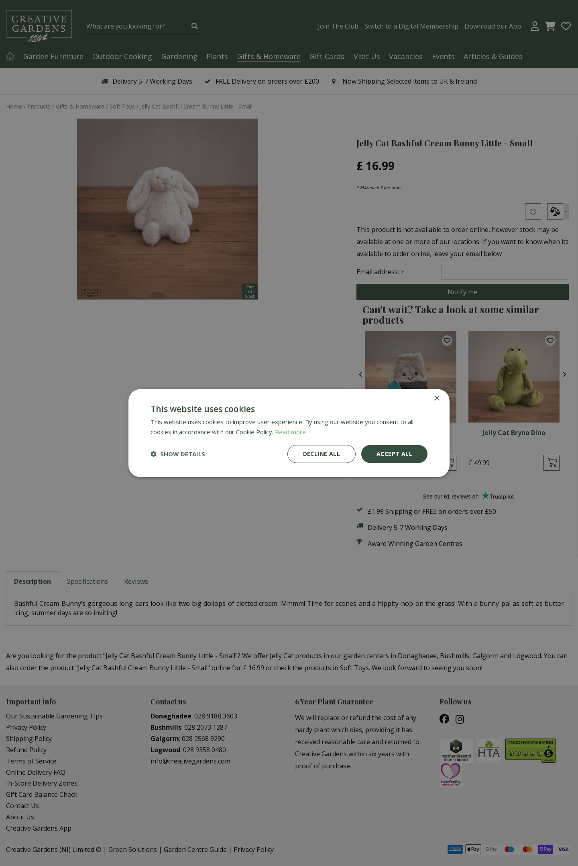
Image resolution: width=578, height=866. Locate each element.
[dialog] (289, 433)
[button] (178, 454)
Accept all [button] (394, 454)
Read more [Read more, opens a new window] (290, 432)
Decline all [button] (321, 454)
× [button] (437, 399)
